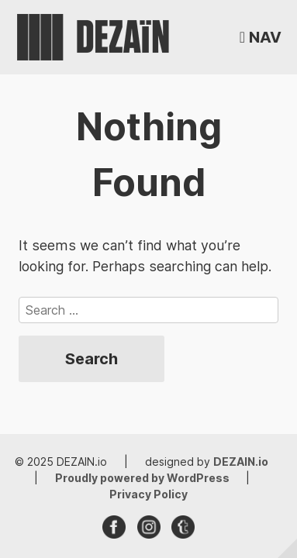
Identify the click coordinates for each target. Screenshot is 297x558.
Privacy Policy (148, 494)
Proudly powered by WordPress (143, 477)
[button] (260, 37)
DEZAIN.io (240, 461)
